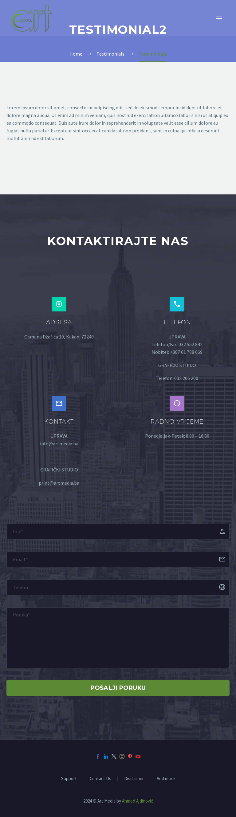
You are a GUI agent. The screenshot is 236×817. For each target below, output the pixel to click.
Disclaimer (134, 778)
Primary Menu (219, 18)
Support (69, 778)
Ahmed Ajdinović (137, 801)
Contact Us (100, 778)
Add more (166, 778)
